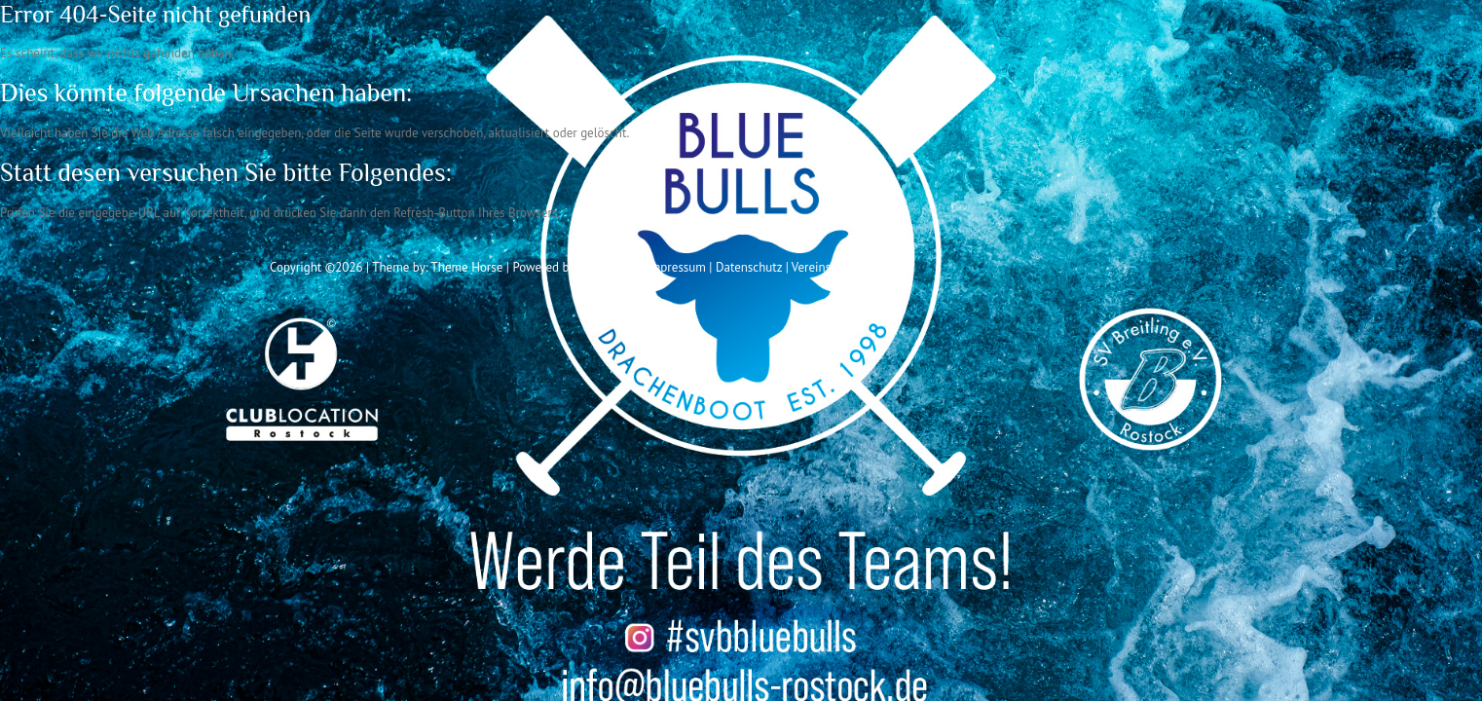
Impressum (676, 267)
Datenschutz (749, 267)
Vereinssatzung (832, 267)
